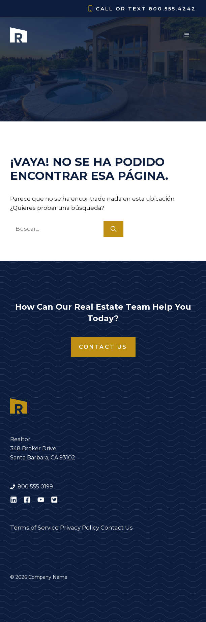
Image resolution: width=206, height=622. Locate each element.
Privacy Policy (79, 527)
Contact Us (103, 347)
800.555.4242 (172, 8)
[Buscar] (113, 229)
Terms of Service (34, 527)
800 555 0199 (35, 486)
